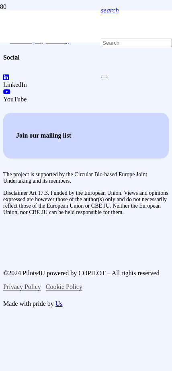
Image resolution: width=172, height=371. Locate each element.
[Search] (136, 43)
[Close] (104, 77)
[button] (110, 10)
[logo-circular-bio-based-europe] (45, 367)
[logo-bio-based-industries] (70, 301)
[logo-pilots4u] (50, 133)
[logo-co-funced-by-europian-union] (67, 248)
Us (59, 303)
